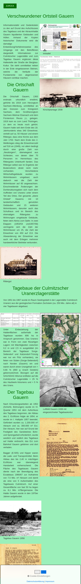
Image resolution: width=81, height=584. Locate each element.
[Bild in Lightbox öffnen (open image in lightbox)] (20, 263)
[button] (10, 6)
